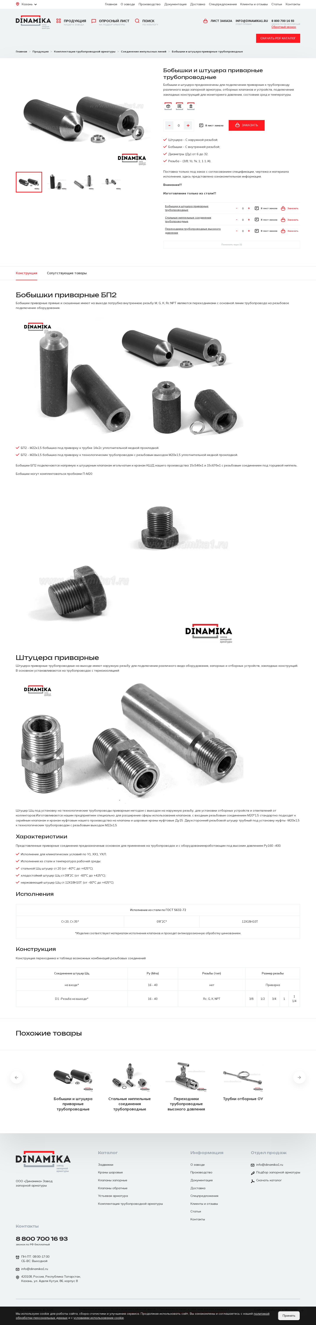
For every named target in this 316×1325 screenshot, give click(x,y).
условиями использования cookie (99, 1318)
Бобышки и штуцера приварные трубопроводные (73, 1103)
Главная (111, 4)
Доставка (197, 4)
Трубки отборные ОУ (243, 1098)
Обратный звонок (283, 27)
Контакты (293, 4)
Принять (289, 1316)
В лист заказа (211, 125)
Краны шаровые (110, 1172)
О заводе (128, 4)
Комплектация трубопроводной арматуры (130, 1204)
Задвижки (105, 1165)
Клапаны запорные (112, 1180)
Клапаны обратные (112, 1188)
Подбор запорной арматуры (275, 1172)
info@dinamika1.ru (252, 22)
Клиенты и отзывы (254, 4)
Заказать (246, 125)
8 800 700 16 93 (285, 22)
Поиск (146, 22)
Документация (175, 4)
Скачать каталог (266, 1180)
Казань (26, 4)
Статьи (276, 4)
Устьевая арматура (113, 1196)
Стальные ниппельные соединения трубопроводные (129, 1103)
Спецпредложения (223, 4)
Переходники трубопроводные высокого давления (186, 1103)
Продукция (71, 22)
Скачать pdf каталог (278, 38)
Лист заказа (217, 21)
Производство (150, 4)
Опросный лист (110, 22)
